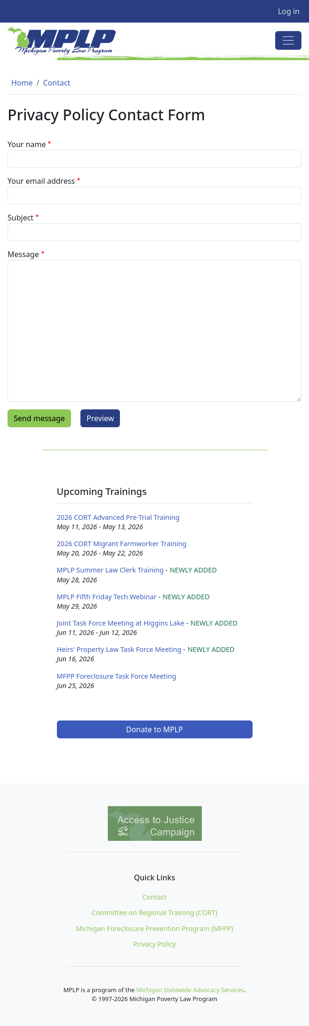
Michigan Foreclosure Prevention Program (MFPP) (154, 928)
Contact (56, 83)
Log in (289, 11)
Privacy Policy (154, 944)
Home (22, 83)
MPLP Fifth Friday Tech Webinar (107, 596)
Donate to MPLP (154, 729)
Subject (20, 217)
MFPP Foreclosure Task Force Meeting (116, 676)
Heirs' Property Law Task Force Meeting (119, 649)
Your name (27, 144)
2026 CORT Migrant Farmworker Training (122, 543)
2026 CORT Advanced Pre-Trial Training (118, 517)
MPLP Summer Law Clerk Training (110, 569)
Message (23, 254)
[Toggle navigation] (288, 40)
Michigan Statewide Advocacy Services (190, 990)
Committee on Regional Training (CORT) (154, 912)
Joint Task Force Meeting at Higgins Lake (120, 623)
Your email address (41, 181)
